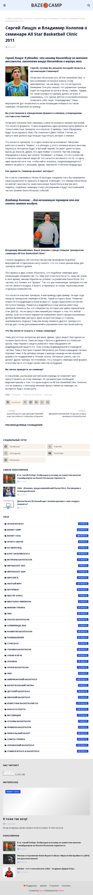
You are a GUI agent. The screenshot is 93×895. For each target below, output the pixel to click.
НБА (47, 613)
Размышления (47, 637)
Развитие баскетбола (32, 394)
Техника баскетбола (47, 649)
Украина (47, 661)
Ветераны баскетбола (47, 559)
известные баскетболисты (47, 703)
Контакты (66, 885)
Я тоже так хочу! (15, 819)
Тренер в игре (47, 655)
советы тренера (47, 739)
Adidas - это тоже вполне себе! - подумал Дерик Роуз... (46, 868)
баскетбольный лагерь (47, 685)
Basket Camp (47, 529)
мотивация (47, 715)
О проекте (54, 885)
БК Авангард (47, 547)
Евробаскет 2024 (47, 571)
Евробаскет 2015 (47, 565)
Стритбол (47, 643)
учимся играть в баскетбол (47, 751)
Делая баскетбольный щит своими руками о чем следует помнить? (48, 503)
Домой (43, 885)
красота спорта (47, 709)
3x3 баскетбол (47, 523)
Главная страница (13, 18)
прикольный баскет (47, 733)
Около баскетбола (47, 619)
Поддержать (30, 885)
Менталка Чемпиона (47, 601)
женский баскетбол (47, 697)
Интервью (16, 394)
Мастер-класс (47, 595)
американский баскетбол (47, 679)
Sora (41, 890)
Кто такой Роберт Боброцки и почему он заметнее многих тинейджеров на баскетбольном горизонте (49, 477)
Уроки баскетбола (47, 667)
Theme (61, 890)
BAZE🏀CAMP (46, 5)
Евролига (47, 577)
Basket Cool (47, 535)
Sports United (47, 541)
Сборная (28, 18)
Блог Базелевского (47, 553)
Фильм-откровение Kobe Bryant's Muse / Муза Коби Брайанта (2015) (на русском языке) (53, 857)
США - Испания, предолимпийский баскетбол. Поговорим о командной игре (49, 490)
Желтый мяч (47, 583)
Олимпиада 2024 (47, 625)
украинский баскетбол (47, 745)
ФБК (47, 673)
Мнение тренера (47, 607)
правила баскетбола (47, 727)
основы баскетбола (47, 721)
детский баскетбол (47, 691)
